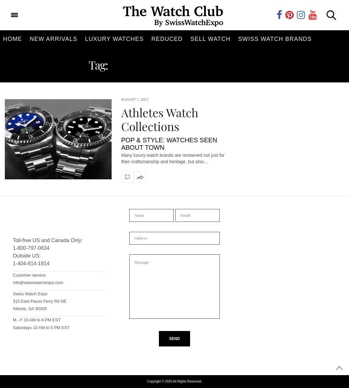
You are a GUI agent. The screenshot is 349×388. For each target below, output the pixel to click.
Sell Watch (210, 39)
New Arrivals (53, 39)
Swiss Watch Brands (275, 39)
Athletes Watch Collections (159, 119)
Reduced (167, 39)
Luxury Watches (114, 39)
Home (12, 39)
